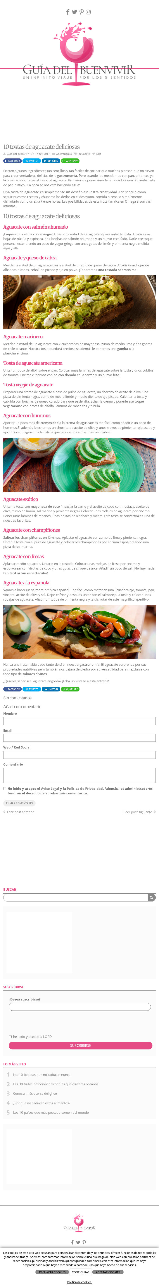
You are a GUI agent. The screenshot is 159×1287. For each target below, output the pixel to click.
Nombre (10, 713)
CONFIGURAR (81, 1272)
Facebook (12, 160)
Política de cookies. (79, 1282)
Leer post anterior (18, 812)
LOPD (47, 1036)
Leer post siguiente (140, 812)
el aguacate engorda (44, 681)
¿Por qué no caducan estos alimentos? (41, 1103)
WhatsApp (70, 160)
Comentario (13, 764)
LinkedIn (51, 160)
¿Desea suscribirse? (24, 999)
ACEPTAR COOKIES (108, 1272)
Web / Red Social (17, 747)
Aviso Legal (50, 788)
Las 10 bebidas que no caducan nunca (41, 1074)
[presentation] (32, 1020)
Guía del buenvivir (18, 154)
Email (7, 730)
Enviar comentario (19, 803)
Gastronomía (64, 154)
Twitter (32, 160)
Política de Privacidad (85, 788)
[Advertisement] (79, 106)
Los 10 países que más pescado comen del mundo (51, 1112)
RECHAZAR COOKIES (52, 1272)
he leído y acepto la (30, 1036)
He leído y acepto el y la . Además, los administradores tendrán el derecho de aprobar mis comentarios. (80, 790)
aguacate (84, 154)
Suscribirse (80, 1045)
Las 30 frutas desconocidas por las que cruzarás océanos (55, 1084)
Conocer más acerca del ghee (35, 1093)
